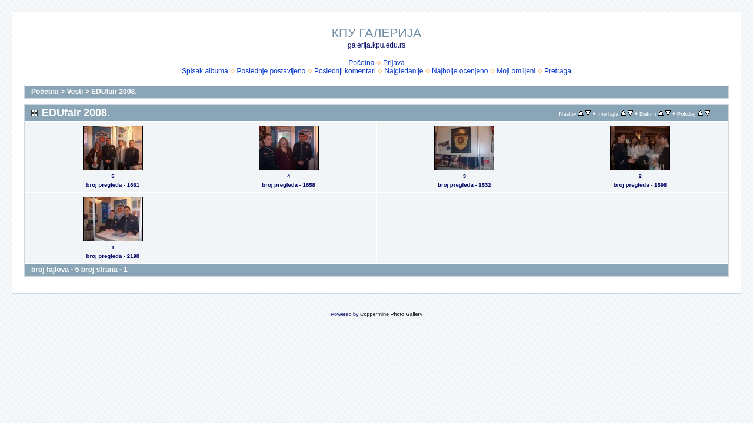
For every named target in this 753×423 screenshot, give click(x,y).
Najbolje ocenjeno (460, 71)
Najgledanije (403, 71)
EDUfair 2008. (113, 92)
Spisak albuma (205, 71)
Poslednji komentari (345, 71)
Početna (361, 63)
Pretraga (557, 71)
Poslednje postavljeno (270, 71)
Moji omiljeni (516, 71)
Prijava (394, 63)
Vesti (74, 92)
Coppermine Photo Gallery (391, 314)
